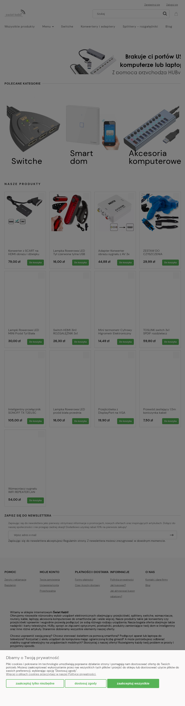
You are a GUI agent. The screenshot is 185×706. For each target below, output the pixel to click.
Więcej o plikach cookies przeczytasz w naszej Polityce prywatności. (51, 674)
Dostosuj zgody (86, 683)
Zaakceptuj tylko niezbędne (35, 683)
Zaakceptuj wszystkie (133, 683)
